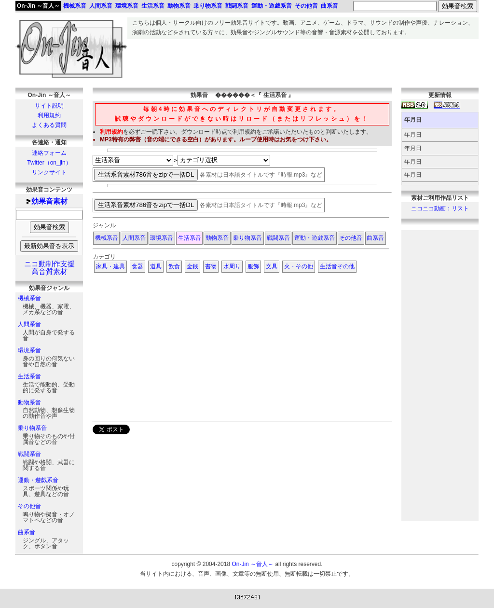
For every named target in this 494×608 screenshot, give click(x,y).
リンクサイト (49, 172)
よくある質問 (49, 125)
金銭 (192, 266)
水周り (232, 266)
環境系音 (29, 350)
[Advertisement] (303, 61)
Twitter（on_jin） (49, 162)
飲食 (174, 266)
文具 (271, 266)
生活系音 (29, 376)
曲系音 (26, 532)
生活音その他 (337, 266)
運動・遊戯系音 (38, 480)
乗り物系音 (32, 428)
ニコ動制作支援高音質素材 (49, 268)
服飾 (253, 266)
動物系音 (29, 402)
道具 (156, 266)
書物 (211, 266)
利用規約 (49, 115)
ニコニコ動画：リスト (440, 208)
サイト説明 (49, 105)
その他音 (29, 506)
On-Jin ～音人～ (38, 5)
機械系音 (29, 298)
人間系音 (29, 324)
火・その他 (298, 266)
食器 (137, 266)
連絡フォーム (49, 153)
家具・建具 (110, 266)
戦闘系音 (29, 454)
